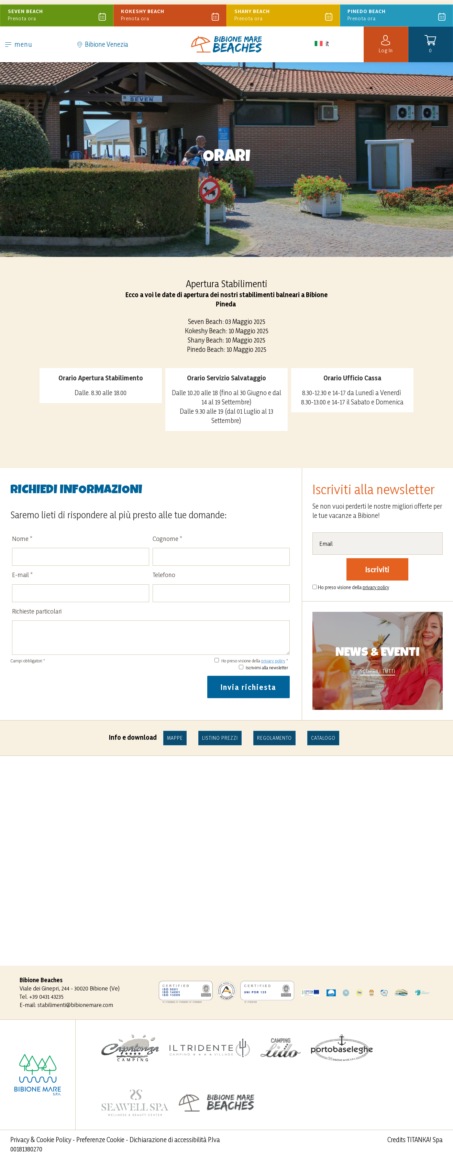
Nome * (22, 538)
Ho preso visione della (353, 587)
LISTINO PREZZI (220, 738)
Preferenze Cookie (100, 1140)
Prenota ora (57, 13)
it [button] (321, 48)
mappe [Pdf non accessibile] (175, 738)
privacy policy (273, 660)
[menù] (8, 42)
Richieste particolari (37, 611)
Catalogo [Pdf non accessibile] (323, 738)
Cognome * (167, 538)
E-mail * (22, 574)
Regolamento (274, 738)
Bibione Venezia (102, 42)
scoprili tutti (377, 671)
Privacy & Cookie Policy (40, 1140)
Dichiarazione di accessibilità (168, 1140)
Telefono (164, 574)
